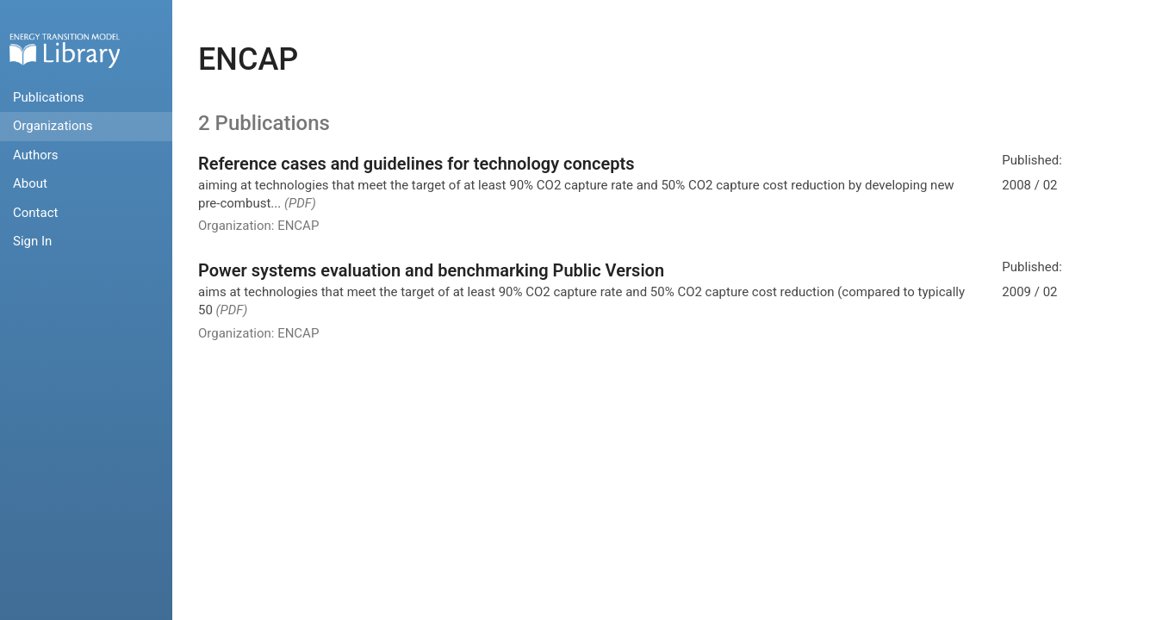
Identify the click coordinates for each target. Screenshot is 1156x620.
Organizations (53, 125)
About (30, 183)
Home (65, 50)
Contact (35, 212)
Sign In (32, 241)
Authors (36, 155)
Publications (48, 97)
